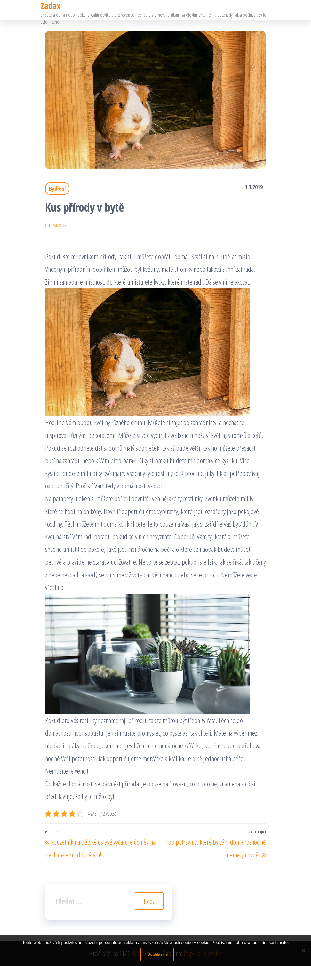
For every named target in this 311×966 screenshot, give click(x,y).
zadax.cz (59, 225)
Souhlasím (157, 954)
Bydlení (57, 188)
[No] (303, 950)
